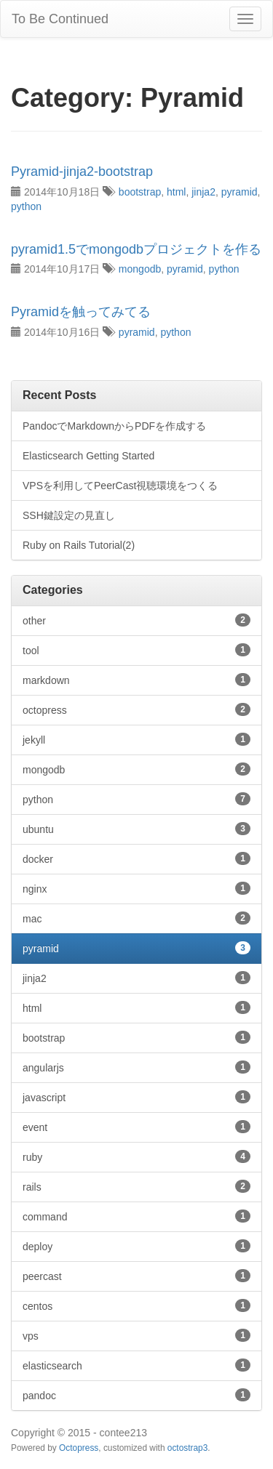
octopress (136, 709)
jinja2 (203, 192)
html (176, 192)
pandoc (136, 1394)
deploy (136, 1245)
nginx (136, 888)
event (136, 1126)
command (136, 1216)
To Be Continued (60, 19)
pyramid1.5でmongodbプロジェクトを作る (136, 249)
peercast (136, 1275)
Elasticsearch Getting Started (88, 456)
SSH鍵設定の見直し (69, 515)
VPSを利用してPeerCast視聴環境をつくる (120, 485)
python (26, 206)
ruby (136, 1156)
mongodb (140, 269)
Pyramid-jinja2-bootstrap (82, 171)
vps (136, 1335)
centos (136, 1305)
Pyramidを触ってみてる (81, 312)
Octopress (78, 1448)
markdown (136, 679)
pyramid (239, 192)
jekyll (136, 739)
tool (136, 649)
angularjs (136, 1067)
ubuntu (136, 828)
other (136, 620)
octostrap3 (187, 1448)
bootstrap (140, 192)
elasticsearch (136, 1365)
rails (136, 1186)
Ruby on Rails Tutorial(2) (79, 545)
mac (136, 918)
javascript (136, 1096)
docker (136, 858)
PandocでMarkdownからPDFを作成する (114, 426)
